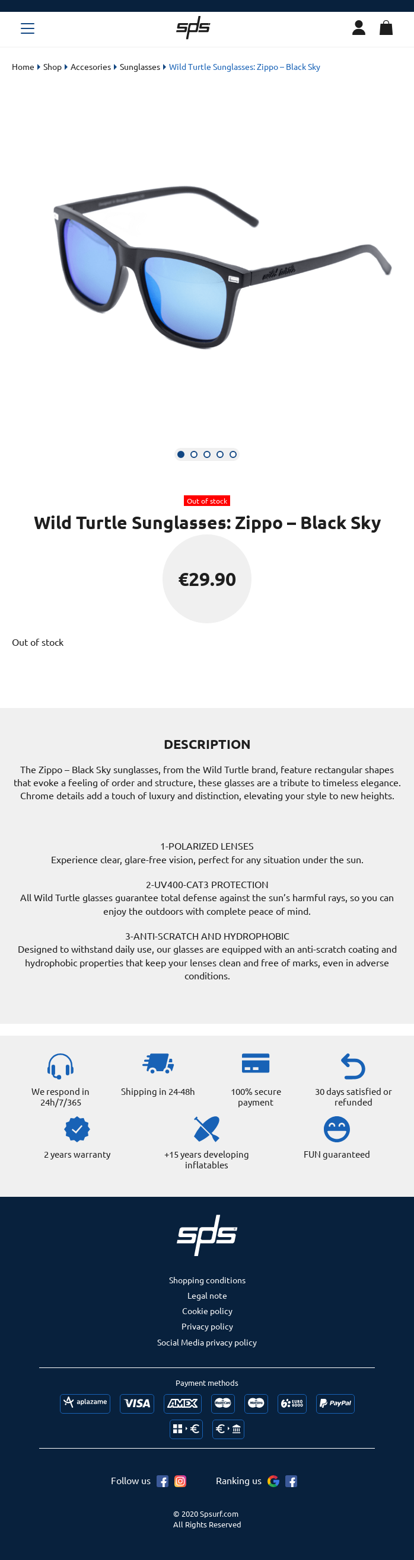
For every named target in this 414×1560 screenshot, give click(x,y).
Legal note (207, 1295)
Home (23, 66)
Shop (52, 66)
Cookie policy (207, 1310)
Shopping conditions (207, 1279)
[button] (180, 454)
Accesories (91, 66)
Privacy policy (207, 1326)
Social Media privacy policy (207, 1342)
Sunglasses (140, 66)
